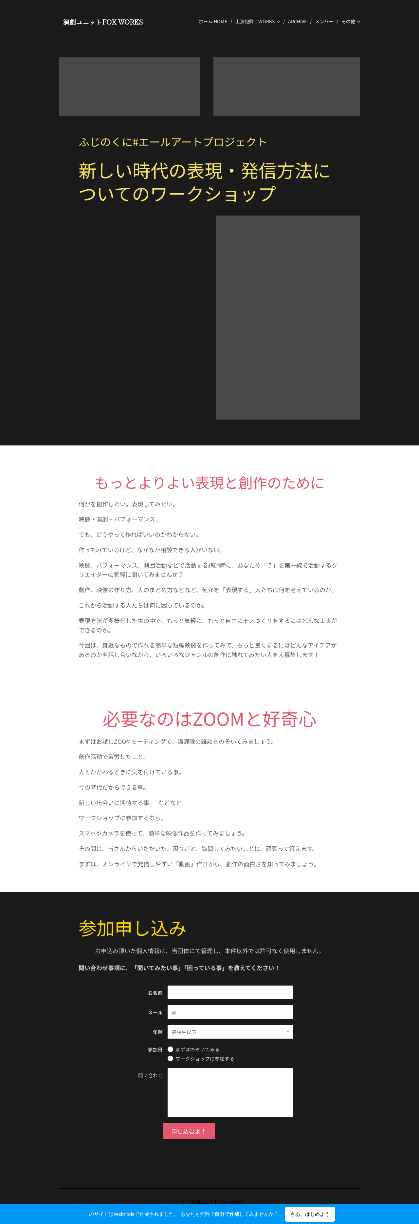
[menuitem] (214, 21)
